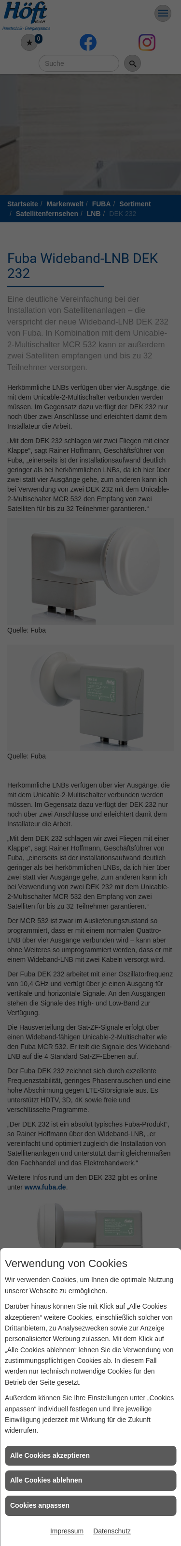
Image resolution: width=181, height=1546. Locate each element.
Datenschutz (112, 1531)
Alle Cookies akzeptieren (50, 1455)
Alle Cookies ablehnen (46, 1480)
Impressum (67, 1531)
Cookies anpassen (40, 1505)
